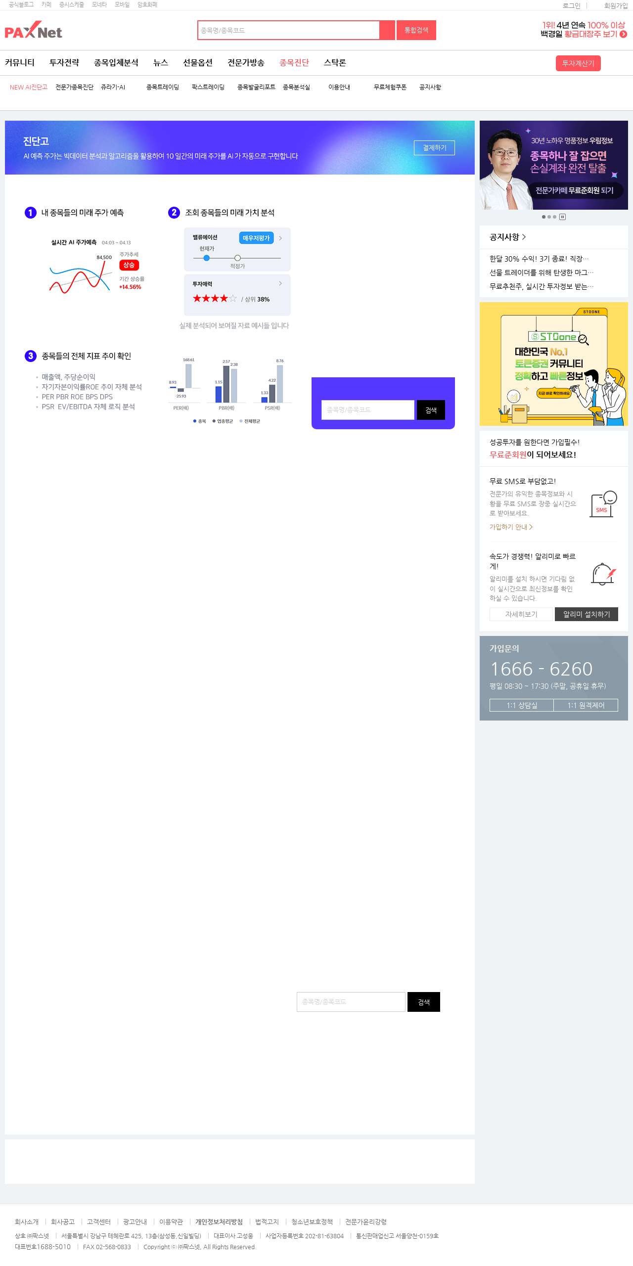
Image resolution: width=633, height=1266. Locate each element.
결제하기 (435, 147)
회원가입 (616, 5)
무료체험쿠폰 (390, 87)
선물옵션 (198, 62)
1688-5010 (54, 1246)
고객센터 (99, 1221)
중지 (562, 217)
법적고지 (267, 1221)
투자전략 (64, 62)
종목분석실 (296, 87)
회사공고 (63, 1221)
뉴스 (160, 62)
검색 (387, 30)
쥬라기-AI (113, 87)
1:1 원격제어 (586, 705)
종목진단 (294, 62)
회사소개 (27, 1221)
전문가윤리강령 (366, 1221)
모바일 (122, 4)
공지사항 (430, 87)
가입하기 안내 (508, 527)
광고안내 (135, 1221)
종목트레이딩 (162, 87)
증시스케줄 (71, 4)
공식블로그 (21, 4)
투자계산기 (578, 63)
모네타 (99, 4)
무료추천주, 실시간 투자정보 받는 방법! (543, 286)
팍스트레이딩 (208, 87)
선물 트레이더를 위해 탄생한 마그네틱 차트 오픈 (543, 272)
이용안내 (339, 87)
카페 (46, 4)
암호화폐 (147, 4)
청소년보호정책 (312, 1221)
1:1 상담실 (522, 705)
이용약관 (171, 1221)
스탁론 (335, 62)
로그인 (572, 5)
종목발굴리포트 (256, 87)
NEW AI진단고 (28, 87)
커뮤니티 (20, 62)
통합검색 (416, 30)
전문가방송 (246, 62)
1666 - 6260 (541, 668)
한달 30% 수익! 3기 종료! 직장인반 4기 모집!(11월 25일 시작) (543, 259)
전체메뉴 (615, 62)
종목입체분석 (116, 62)
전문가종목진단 (74, 87)
